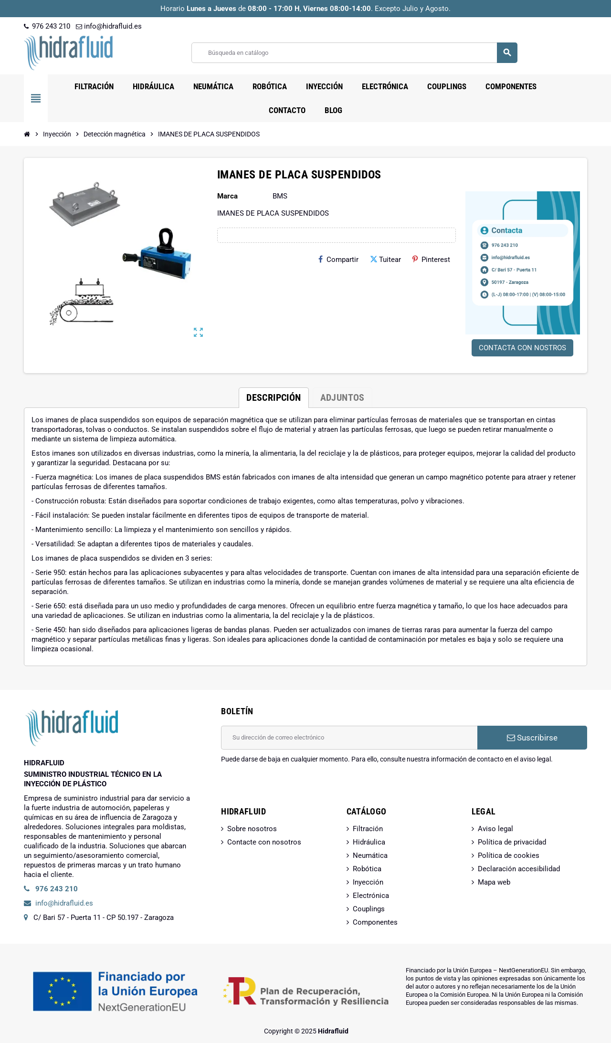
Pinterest (431, 259)
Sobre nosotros (252, 828)
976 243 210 (47, 26)
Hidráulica (369, 842)
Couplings (369, 909)
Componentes (375, 922)
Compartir (338, 259)
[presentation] (293, 788)
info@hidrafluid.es (109, 26)
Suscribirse (532, 737)
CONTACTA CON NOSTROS (522, 348)
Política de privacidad (512, 842)
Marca (227, 196)
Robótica (367, 869)
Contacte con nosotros (264, 842)
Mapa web (494, 882)
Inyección (368, 882)
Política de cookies (508, 855)
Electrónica (371, 895)
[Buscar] (354, 52)
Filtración (368, 828)
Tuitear (385, 259)
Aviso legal (495, 828)
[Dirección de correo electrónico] (349, 738)
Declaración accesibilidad (519, 869)
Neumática (370, 855)
